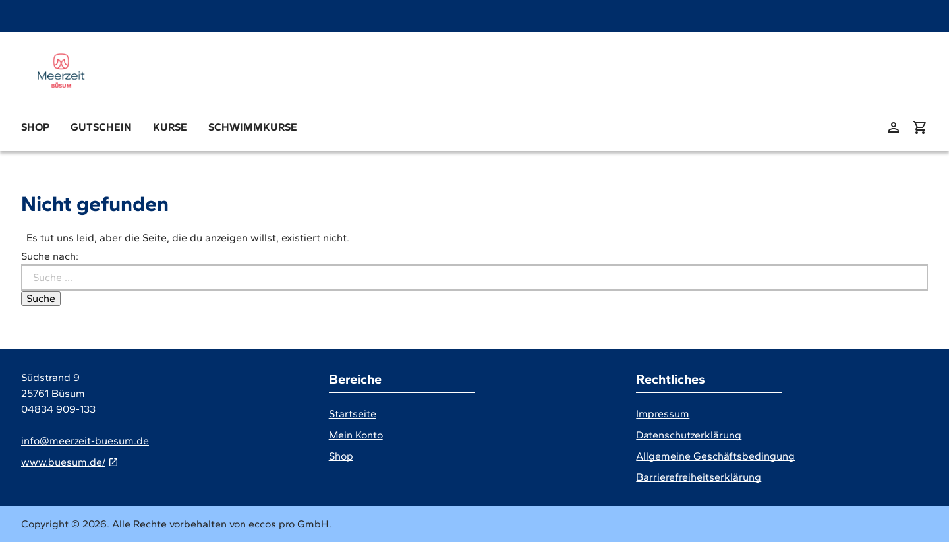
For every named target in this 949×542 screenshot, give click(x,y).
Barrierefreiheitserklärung (698, 477)
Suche (40, 298)
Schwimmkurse (252, 127)
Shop (35, 127)
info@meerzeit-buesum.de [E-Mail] (85, 441)
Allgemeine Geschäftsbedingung (715, 456)
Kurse (170, 127)
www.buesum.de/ (63, 462)
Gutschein (101, 127)
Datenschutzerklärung (688, 435)
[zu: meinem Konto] (894, 127)
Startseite (352, 413)
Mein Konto (356, 435)
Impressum (662, 413)
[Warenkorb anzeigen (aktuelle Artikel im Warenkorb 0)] (920, 127)
